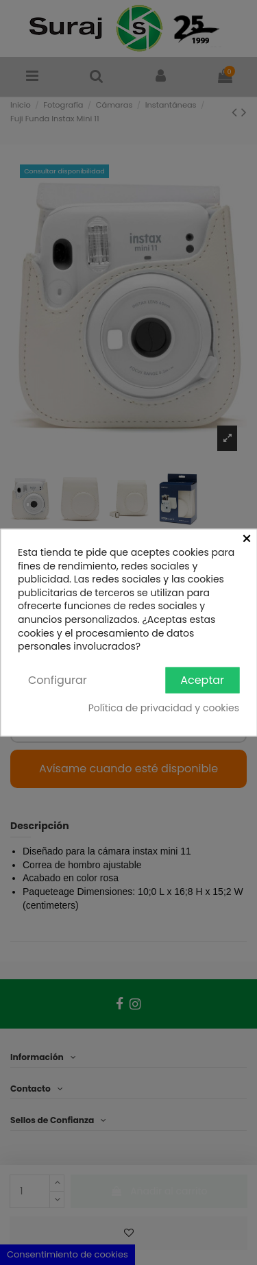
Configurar (57, 679)
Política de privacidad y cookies (163, 708)
